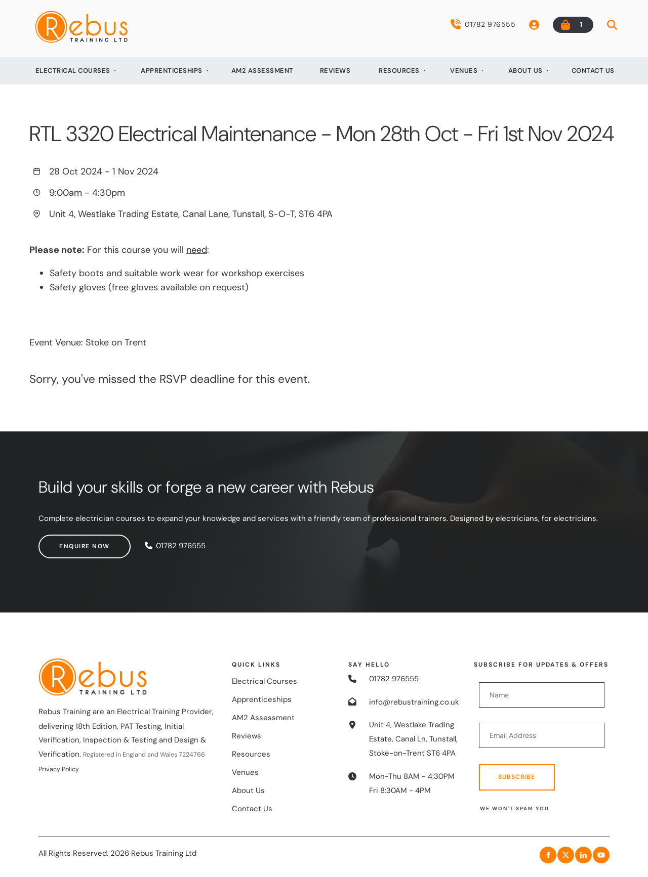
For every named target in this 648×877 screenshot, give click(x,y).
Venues (463, 70)
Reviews (335, 70)
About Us (525, 70)
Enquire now (63, 541)
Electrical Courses (72, 70)
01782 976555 (483, 24)
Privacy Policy (58, 769)
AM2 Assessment (262, 70)
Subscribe (516, 777)
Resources (399, 70)
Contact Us (593, 70)
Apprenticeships (171, 70)
